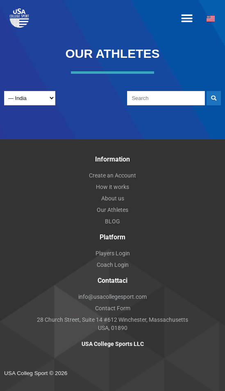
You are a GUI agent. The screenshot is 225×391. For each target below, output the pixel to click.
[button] (186, 18)
